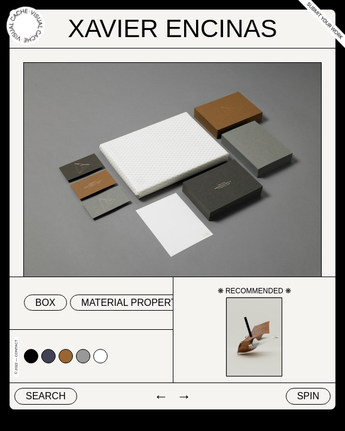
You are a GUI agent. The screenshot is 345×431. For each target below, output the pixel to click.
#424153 (48, 356)
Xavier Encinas (172, 28)
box (45, 303)
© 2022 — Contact (16, 357)
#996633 (66, 356)
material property (132, 303)
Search (46, 396)
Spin (308, 396)
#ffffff (100, 356)
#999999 (83, 356)
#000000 (31, 356)
